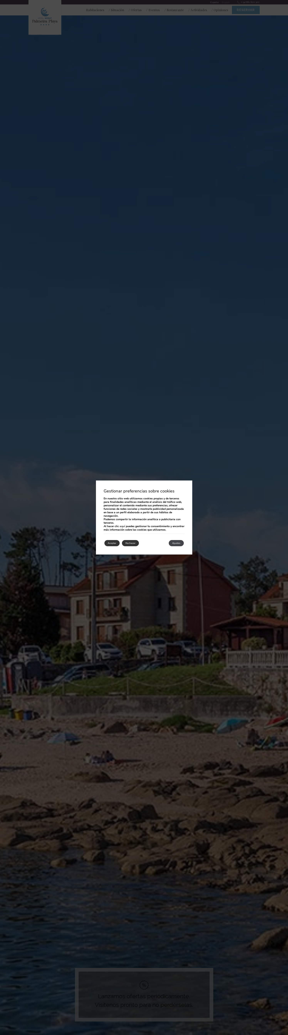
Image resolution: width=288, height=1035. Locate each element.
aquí (122, 525)
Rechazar (139, 543)
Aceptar (115, 543)
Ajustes (173, 543)
